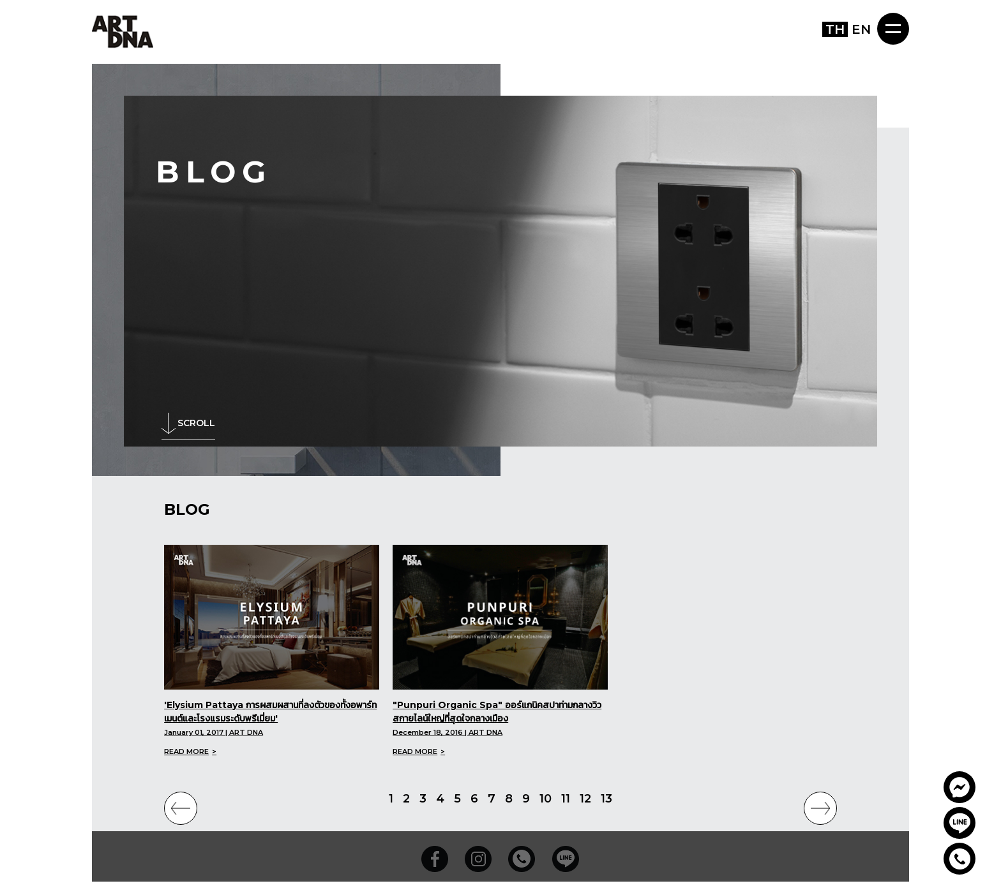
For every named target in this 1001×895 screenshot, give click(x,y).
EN (861, 29)
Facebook (435, 860)
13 (606, 799)
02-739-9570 (959, 859)
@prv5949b (959, 823)
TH (835, 29)
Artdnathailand (959, 787)
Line (566, 860)
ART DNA (122, 31)
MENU (893, 29)
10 (545, 799)
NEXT (820, 808)
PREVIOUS (180, 808)
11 (565, 799)
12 (585, 799)
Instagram (479, 860)
